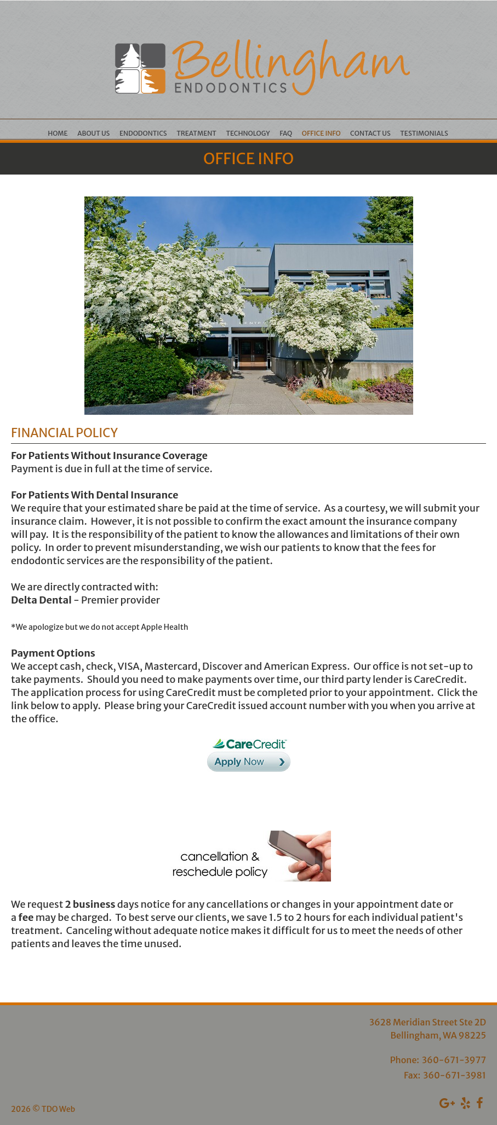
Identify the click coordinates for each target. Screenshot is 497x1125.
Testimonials (424, 133)
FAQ (285, 133)
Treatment (196, 133)
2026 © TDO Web (43, 1109)
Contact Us (370, 133)
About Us (93, 133)
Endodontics (143, 133)
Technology (248, 133)
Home (58, 133)
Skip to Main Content (38, 5)
